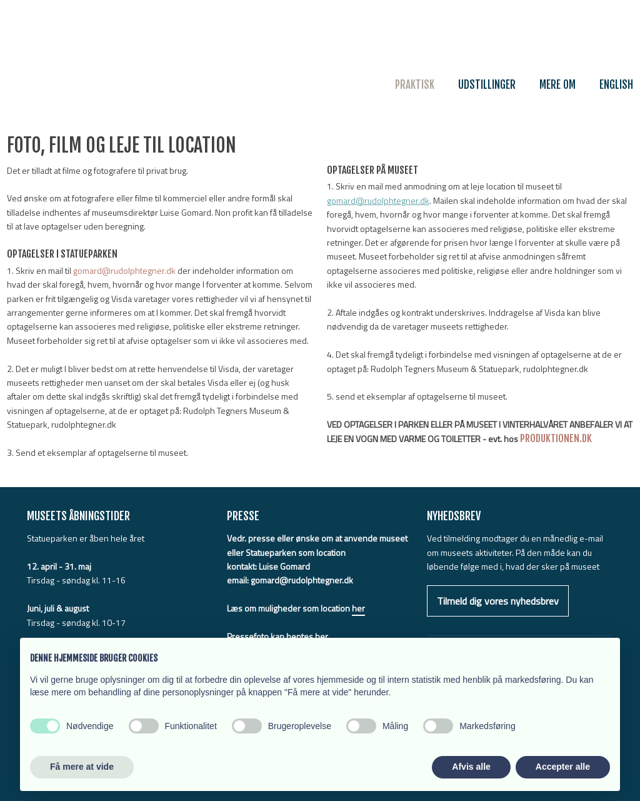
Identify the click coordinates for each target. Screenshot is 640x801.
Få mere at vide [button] (82, 767)
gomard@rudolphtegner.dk (124, 270)
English (616, 84)
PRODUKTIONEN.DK (556, 438)
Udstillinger (487, 84)
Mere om (557, 84)
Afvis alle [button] (471, 767)
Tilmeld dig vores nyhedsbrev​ (498, 600)
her (358, 608)
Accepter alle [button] (563, 767)
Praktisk (414, 84)
